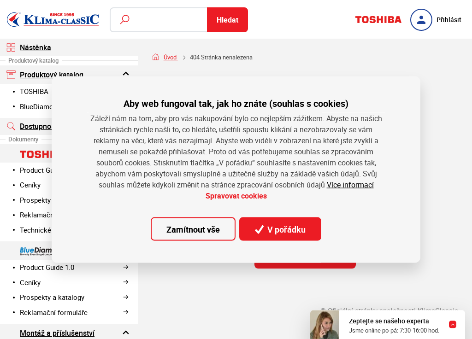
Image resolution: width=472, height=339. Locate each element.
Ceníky (74, 282)
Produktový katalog (68, 74)
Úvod (171, 57)
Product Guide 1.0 (74, 267)
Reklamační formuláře (74, 312)
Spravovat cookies (236, 196)
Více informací (350, 185)
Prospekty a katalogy (74, 297)
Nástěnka (28, 47)
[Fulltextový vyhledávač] (179, 19)
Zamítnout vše (193, 228)
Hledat (227, 20)
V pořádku (280, 228)
